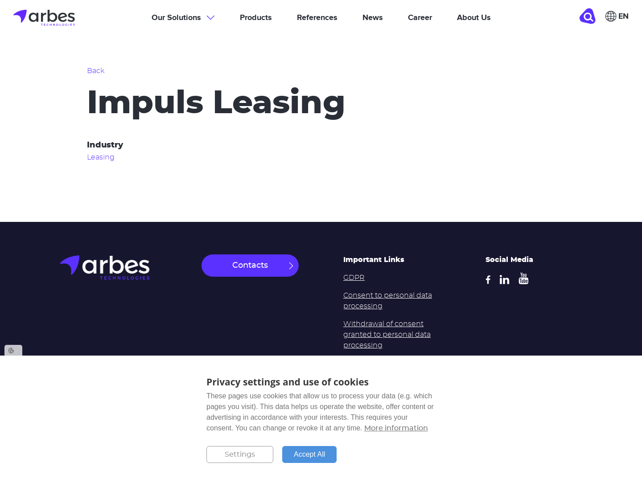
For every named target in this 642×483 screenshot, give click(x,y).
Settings (240, 454)
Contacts (250, 266)
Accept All (309, 454)
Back (95, 70)
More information (396, 428)
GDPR (354, 277)
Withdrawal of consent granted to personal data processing (387, 334)
